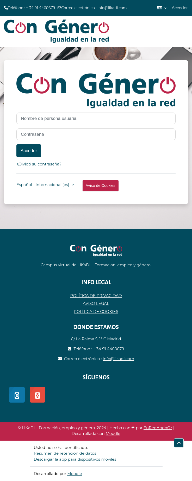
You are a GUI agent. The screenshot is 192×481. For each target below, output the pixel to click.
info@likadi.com (112, 7)
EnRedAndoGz (158, 427)
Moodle (113, 433)
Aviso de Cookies (100, 185)
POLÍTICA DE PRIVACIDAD (96, 295)
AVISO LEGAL (96, 303)
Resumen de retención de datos (65, 453)
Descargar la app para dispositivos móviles (75, 459)
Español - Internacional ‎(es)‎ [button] (43, 184)
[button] (162, 8)
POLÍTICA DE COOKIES (96, 311)
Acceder (180, 7)
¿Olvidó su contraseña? (38, 164)
